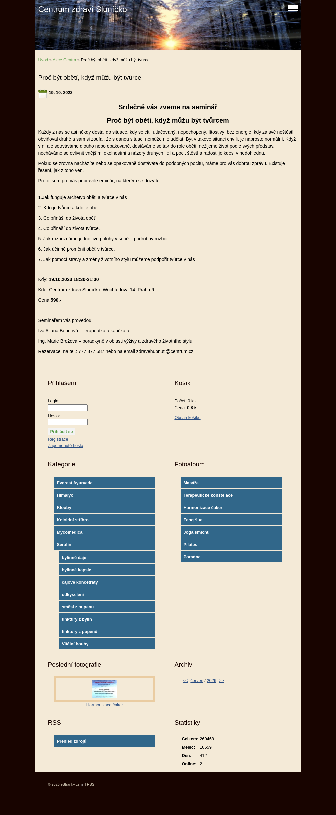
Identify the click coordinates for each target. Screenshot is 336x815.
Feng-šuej (193, 519)
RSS (90, 784)
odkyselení (73, 594)
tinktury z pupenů (79, 631)
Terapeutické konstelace (208, 495)
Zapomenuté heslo (65, 445)
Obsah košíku (187, 417)
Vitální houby (75, 643)
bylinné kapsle (76, 569)
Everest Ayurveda (74, 482)
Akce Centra (64, 59)
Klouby (64, 507)
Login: (53, 400)
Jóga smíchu (196, 532)
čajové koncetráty (80, 582)
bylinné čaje (74, 557)
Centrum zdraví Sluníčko (82, 9)
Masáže (191, 482)
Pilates (190, 544)
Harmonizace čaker (202, 507)
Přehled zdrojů (71, 741)
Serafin (64, 544)
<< (185, 680)
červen (196, 680)
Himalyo (65, 495)
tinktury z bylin (77, 619)
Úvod (43, 59)
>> (221, 680)
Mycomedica (69, 532)
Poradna (191, 556)
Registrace (58, 439)
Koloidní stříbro (72, 519)
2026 (211, 680)
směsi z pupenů (78, 606)
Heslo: (54, 415)
